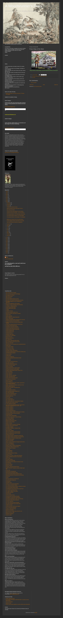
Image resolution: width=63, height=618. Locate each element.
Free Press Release (9, 371)
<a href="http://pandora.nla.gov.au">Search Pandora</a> (10, 58)
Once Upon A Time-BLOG (10, 444)
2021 (7, 198)
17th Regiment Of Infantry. (10, 295)
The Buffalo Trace (9, 482)
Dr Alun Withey (8, 360)
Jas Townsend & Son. (9, 398)
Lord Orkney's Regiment (10, 418)
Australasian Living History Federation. (12, 326)
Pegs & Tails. (8, 449)
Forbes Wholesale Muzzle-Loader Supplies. (13, 367)
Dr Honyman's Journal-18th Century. (12, 361)
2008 (7, 251)
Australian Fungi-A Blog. (10, 334)
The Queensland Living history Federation (12, 496)
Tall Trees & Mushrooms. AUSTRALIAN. (12, 478)
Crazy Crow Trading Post (10, 356)
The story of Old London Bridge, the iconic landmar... (15, 211)
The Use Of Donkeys (9, 601)
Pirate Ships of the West (11, 209)
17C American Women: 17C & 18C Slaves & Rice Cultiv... (16, 214)
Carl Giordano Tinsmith (9, 346)
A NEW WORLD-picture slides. (11, 308)
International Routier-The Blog (11, 394)
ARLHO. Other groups (9, 318)
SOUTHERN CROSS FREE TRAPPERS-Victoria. (14, 473)
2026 (7, 191)
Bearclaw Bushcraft (9, 336)
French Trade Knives (9, 372)
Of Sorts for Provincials (9, 440)
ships (46, 76)
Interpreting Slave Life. (9, 396)
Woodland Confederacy (9, 513)
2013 (7, 244)
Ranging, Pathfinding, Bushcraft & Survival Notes (14, 456)
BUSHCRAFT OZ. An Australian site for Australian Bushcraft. (16, 344)
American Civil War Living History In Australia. (13, 313)
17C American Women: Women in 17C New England (15, 215)
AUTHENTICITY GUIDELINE (10, 335)
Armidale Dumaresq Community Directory (12, 320)
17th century (34, 76)
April (8, 231)
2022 (7, 197)
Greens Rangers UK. (9, 381)
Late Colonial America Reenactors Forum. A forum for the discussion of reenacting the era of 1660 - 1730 (15, 405)
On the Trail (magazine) (9, 443)
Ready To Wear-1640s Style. (10, 460)
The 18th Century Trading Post (11, 480)
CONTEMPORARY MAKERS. (11, 352)
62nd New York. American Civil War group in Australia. (14, 300)
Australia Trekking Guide (10, 330)
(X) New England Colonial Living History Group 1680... (15, 220)
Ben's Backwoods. (9, 339)
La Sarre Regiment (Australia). (11, 403)
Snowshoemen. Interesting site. (11, 471)
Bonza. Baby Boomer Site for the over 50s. (13, 341)
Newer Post (31, 84)
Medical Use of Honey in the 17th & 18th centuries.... (15, 219)
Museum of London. (9, 423)
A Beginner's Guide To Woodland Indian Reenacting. (14, 304)
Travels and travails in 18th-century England (13, 506)
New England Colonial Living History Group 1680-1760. (15, 436)
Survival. (7, 477)
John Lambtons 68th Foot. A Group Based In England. (14, 401)
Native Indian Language (10, 430)
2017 (7, 238)
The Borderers (8, 481)
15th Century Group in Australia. (11, 292)
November (9, 204)
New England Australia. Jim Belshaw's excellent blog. (14, 435)
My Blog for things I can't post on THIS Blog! (13, 424)
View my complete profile (9, 258)
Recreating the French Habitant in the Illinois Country (14, 461)
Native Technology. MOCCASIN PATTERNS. (13, 433)
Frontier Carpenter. (9, 374)
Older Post (56, 84)
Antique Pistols (8, 314)
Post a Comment (33, 82)
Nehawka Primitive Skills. (10, 434)
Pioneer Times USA (9, 451)
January (8, 235)
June (8, 228)
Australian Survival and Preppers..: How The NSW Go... (16, 212)
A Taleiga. (7, 309)
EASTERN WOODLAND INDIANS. (11, 364)
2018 (7, 237)
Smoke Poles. (8, 470)
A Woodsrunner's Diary (23, 6)
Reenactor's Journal (9, 464)
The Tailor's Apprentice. (9, 501)
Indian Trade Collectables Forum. (11, 393)
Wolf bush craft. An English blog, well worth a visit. (14, 511)
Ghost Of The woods (9, 380)
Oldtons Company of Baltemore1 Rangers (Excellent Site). (15, 441)
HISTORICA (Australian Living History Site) (13, 387)
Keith (7, 257)
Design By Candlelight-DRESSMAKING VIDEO (13, 357)
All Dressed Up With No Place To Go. (12, 312)
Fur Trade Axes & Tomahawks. (11, 379)
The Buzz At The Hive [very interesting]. (12, 483)
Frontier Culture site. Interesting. (11, 375)
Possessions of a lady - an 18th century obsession (14, 455)
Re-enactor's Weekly (9, 459)
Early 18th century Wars (10, 362)
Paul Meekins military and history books (12, 446)
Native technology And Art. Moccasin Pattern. (13, 431)
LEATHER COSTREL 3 (9, 409)
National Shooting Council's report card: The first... (15, 208)
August (8, 225)
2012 (7, 245)
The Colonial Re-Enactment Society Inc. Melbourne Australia (16, 486)
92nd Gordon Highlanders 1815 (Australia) (13, 303)
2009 (7, 250)
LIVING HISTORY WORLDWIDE (11, 415)
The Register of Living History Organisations (13, 497)
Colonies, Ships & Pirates (10, 349)
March (8, 232)
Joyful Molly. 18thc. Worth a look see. (12, 402)
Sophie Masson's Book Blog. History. (12, 472)
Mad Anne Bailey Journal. (10, 419)
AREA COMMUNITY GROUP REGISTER (12, 317)
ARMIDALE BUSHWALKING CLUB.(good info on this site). (15, 319)
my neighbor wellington (9, 426)
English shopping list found (10, 598)
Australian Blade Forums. (10, 331)
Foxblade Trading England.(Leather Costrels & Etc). (14, 370)
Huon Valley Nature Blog (10, 392)
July (7, 226)
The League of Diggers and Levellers (12, 491)
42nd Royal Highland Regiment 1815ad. (12, 298)
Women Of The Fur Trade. (10, 512)
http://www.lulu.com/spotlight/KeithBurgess (12, 152)
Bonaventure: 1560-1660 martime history (12, 340)
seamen (43, 76)
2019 (7, 201)
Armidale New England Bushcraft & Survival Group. (14, 324)
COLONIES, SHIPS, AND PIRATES (11, 350)
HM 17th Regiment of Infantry (10, 389)
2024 (7, 194)
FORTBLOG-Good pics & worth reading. (12, 369)
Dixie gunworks (8, 359)
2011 (7, 247)
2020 (7, 200)
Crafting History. (8, 355)
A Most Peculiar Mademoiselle (11, 307)
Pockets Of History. (9, 454)
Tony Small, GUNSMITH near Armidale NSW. (13, 503)
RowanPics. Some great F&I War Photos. (12, 466)
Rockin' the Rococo (9, 465)
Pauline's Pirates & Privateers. (11, 448)
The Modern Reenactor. (10, 492)
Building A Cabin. (8, 603)
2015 (7, 241)
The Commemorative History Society (12, 487)
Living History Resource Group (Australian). (13, 413)
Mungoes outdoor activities (10, 421)
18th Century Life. (9, 297)
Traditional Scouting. (9, 504)
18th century (38, 76)
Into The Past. (8, 397)
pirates (41, 76)
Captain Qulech (8, 345)
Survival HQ (8, 476)
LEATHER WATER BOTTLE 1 (11, 410)
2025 (7, 193)
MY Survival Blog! (9, 429)
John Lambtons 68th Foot (10, 399)
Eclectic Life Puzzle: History (10, 365)
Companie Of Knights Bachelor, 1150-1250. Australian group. (16, 351)
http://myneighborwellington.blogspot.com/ (13, 391)
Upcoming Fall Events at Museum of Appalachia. (15, 222)
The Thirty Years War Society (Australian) (12, 502)
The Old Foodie (8, 493)
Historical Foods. (8, 388)
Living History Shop (9, 414)
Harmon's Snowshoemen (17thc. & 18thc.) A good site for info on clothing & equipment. (15, 383)
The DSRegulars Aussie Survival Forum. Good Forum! (14, 488)
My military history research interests (12, 425)
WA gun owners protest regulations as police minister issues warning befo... (18, 604)
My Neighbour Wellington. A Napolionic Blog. (13, 428)
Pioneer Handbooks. (9, 450)
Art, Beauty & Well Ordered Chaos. (11, 325)
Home (44, 84)
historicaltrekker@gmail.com (10, 106)
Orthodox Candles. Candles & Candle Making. (13, 445)
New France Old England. (10, 439)
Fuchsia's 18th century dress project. (12, 377)
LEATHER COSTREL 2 (9, 408)
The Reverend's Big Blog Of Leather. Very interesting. (14, 498)
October (8, 205)
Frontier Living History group (10, 376)
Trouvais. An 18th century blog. (11, 508)
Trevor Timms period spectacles (11, 507)
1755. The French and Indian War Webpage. (13, 293)
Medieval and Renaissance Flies (11, 420)
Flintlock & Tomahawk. (9, 366)
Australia (34, 77)
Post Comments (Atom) (37, 86)
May (8, 229)
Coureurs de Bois (8, 354)
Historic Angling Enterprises (10, 386)
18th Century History (9, 296)
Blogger (36, 612)
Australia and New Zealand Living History (12, 329)
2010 (7, 248)
